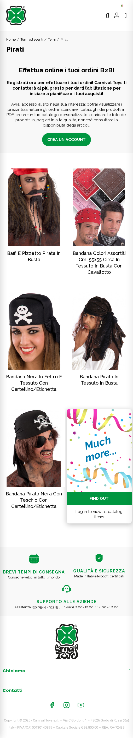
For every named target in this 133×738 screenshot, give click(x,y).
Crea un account (66, 139)
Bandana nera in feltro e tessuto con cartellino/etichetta (34, 383)
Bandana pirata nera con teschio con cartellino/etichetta (34, 500)
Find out (99, 498)
